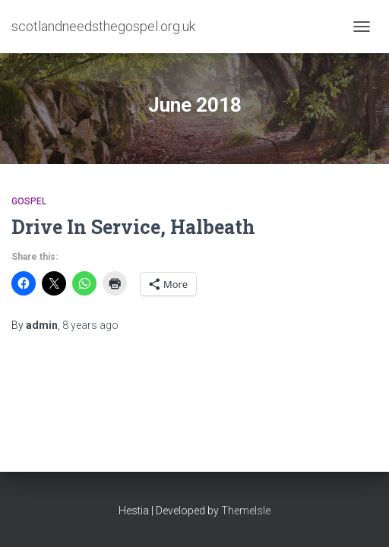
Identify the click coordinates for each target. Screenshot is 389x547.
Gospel (28, 201)
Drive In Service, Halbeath (133, 226)
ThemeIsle (245, 510)
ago (90, 325)
